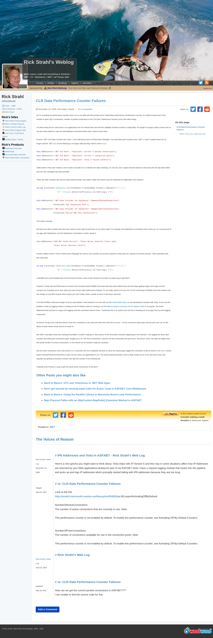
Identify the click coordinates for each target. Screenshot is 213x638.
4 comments (87, 109)
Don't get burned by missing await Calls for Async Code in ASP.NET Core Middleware (95, 388)
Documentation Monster (14, 155)
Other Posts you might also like (192, 134)
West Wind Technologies (15, 121)
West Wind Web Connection (15, 158)
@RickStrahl (8, 101)
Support (74, 83)
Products (63, 83)
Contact (39, 83)
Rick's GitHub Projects (13, 124)
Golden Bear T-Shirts (12, 139)
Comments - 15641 (12, 109)
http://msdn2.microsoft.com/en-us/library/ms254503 (86, 496)
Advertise (87, 83)
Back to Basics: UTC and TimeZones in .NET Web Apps (77, 383)
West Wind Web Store (118, 302)
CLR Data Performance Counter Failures (71, 101)
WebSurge (8, 151)
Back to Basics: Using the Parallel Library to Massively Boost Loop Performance (92, 394)
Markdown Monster (12, 148)
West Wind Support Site (14, 130)
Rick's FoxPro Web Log (13, 127)
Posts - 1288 (8, 106)
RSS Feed (8, 112)
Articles (50, 83)
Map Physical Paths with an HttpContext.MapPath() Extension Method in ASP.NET (93, 400)
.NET (52, 427)
